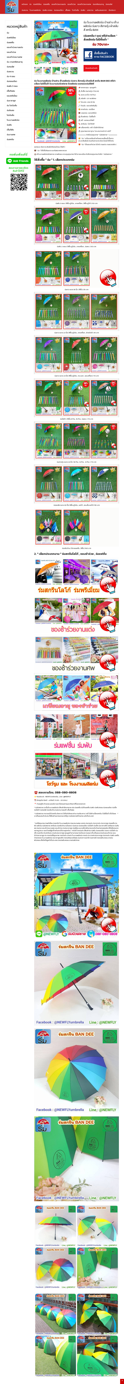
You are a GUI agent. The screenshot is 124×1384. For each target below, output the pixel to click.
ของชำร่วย (71, 4)
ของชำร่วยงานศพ (84, 4)
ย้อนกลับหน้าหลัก (91, 68)
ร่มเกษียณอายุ (98, 4)
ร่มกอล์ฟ (109, 4)
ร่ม (30, 4)
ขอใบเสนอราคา (101, 10)
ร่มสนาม (25, 10)
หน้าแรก (25, 4)
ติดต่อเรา (112, 10)
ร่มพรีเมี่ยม (37, 4)
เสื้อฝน (67, 10)
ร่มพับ (83, 10)
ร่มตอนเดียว (58, 10)
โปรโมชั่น (75, 10)
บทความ (90, 10)
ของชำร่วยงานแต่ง (58, 4)
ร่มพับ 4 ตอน (47, 10)
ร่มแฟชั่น (46, 4)
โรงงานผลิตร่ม (35, 10)
